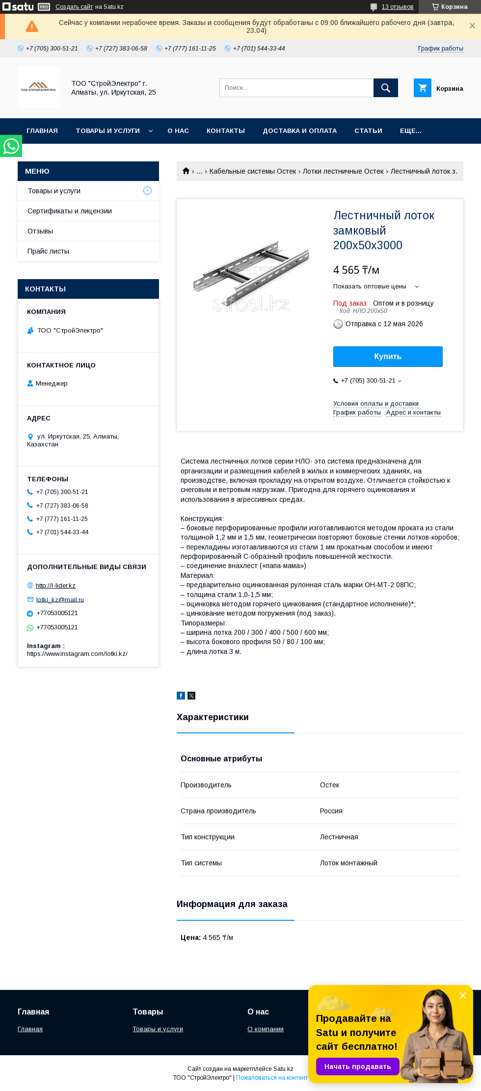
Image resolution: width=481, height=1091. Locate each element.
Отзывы (40, 231)
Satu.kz (283, 1068)
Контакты (226, 130)
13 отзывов (398, 6)
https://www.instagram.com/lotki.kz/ (77, 653)
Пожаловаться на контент (272, 1077)
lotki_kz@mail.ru (60, 599)
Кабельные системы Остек (253, 171)
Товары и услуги (108, 130)
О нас (178, 130)
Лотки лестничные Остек (343, 171)
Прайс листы (48, 251)
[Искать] (386, 87)
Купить (388, 356)
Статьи (368, 130)
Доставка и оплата (300, 130)
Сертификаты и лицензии (69, 211)
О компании (265, 1029)
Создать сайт (74, 6)
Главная (42, 130)
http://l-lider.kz (56, 585)
